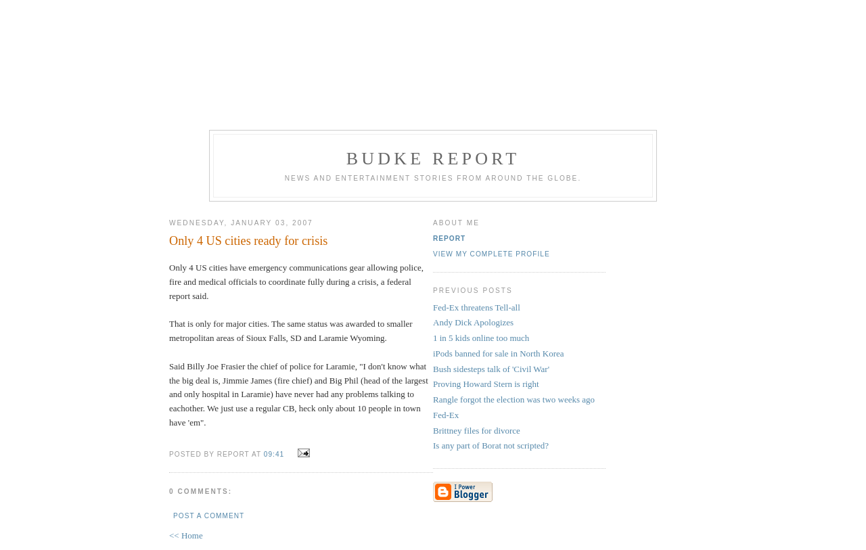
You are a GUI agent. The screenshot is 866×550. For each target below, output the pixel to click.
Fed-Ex (446, 415)
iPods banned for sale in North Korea (498, 353)
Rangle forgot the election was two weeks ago (514, 399)
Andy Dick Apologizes (473, 322)
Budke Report (433, 158)
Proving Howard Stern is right (486, 384)
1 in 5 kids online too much (481, 338)
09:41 (274, 454)
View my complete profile (491, 254)
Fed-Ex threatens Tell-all (476, 307)
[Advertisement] (433, 62)
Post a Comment (208, 516)
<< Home (186, 535)
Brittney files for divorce (476, 431)
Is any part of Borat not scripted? (491, 445)
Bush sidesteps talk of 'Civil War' (491, 369)
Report (449, 238)
